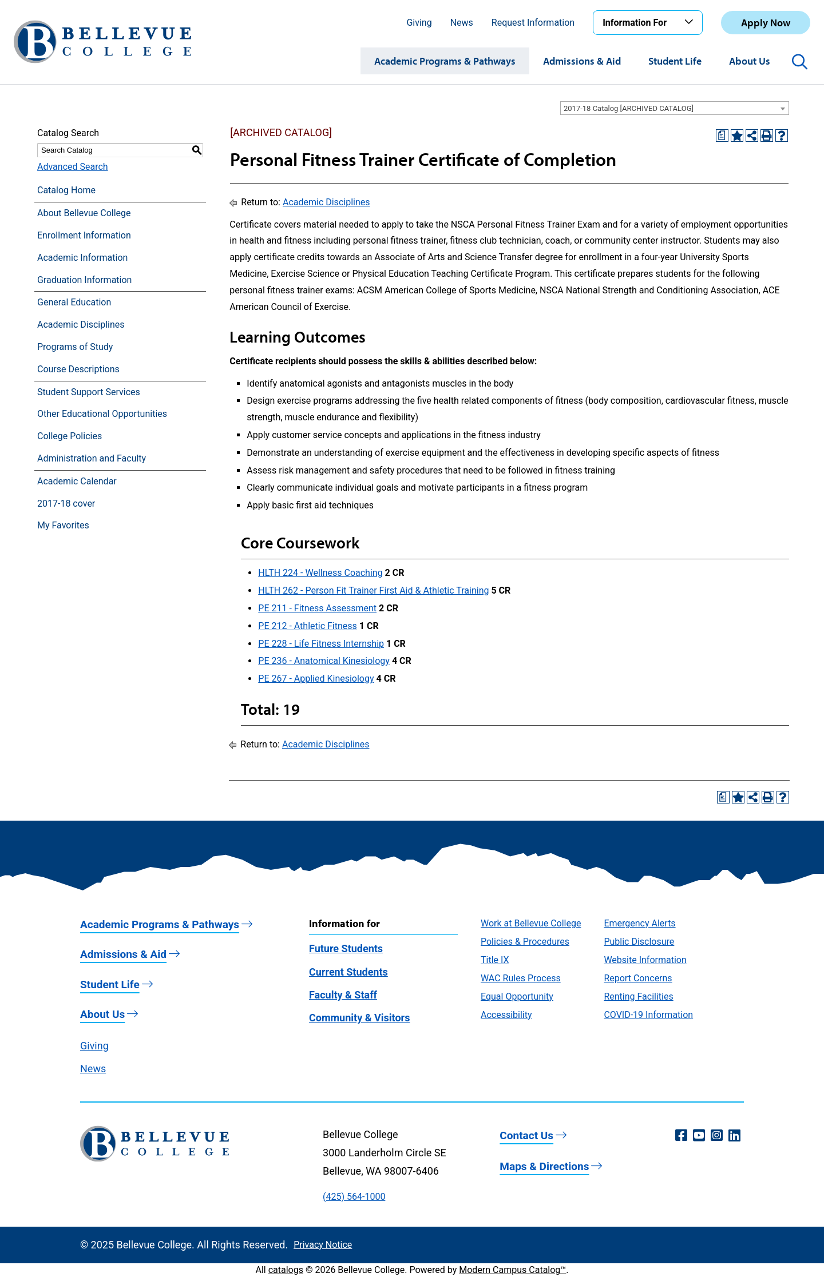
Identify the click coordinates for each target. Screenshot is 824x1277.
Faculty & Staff (343, 995)
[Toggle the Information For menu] (690, 22)
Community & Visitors (359, 1018)
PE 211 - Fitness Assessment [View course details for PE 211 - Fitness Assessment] (317, 608)
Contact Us (526, 1135)
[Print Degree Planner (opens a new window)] (722, 135)
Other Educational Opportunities (102, 413)
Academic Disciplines (81, 324)
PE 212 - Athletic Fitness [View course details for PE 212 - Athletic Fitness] (307, 625)
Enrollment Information (84, 235)
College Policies (69, 436)
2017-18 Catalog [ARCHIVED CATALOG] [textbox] (629, 108)
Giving (418, 22)
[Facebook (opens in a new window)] (681, 1135)
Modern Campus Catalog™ (512, 1269)
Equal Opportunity (517, 996)
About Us (749, 60)
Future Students (346, 948)
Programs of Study (75, 346)
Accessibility (506, 1014)
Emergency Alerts (639, 923)
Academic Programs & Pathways (445, 60)
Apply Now (765, 22)
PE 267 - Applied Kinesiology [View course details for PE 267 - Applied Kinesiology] (316, 678)
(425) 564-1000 (354, 1196)
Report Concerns (638, 978)
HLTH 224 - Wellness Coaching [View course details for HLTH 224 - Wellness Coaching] (320, 572)
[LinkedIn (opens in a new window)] (734, 1135)
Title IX (495, 959)
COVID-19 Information (648, 1014)
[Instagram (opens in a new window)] (717, 1135)
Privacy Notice (323, 1244)
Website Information (645, 959)
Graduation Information (84, 280)
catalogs (285, 1269)
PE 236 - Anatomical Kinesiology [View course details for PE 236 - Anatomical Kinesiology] (324, 660)
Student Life (675, 60)
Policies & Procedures (525, 941)
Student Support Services (88, 392)
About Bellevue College (83, 213)
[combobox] (674, 108)
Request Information (533, 22)
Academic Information (82, 257)
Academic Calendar (77, 481)
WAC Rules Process (521, 978)
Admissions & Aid (582, 60)
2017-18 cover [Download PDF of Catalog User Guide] (66, 503)
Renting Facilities (638, 996)
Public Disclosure (639, 941)
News (461, 22)
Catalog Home (66, 190)
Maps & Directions (544, 1166)
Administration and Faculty (91, 458)
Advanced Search (72, 166)
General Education (74, 302)
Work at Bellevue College (531, 923)
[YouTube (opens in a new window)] (699, 1135)
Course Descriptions (78, 369)
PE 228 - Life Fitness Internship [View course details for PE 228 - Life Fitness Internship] (321, 643)
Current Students (348, 972)
